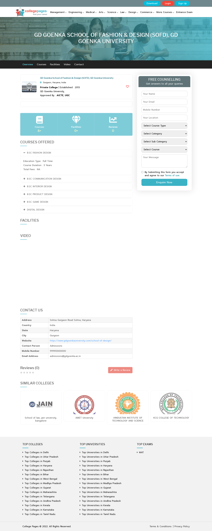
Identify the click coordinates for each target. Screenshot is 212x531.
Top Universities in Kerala (96, 505)
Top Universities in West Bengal (99, 479)
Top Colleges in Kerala (37, 505)
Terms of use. (172, 175)
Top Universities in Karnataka (98, 509)
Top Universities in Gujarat (96, 487)
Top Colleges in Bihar (37, 474)
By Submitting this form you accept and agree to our (162, 174)
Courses (41, 64)
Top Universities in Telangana (98, 496)
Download (152, 3)
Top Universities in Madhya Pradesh (101, 483)
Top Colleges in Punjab (37, 461)
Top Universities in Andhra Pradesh (101, 501)
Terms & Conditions (161, 526)
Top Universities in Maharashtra (99, 492)
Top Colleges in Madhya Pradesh (43, 483)
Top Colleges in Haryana (38, 465)
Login (168, 3)
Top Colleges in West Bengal (41, 479)
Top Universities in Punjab (96, 461)
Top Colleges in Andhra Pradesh (43, 501)
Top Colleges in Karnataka (39, 509)
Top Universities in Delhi (95, 452)
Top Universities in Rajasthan (98, 470)
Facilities (55, 64)
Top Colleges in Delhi (37, 452)
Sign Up (182, 3)
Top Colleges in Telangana (39, 496)
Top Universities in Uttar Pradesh (100, 456)
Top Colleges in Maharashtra (40, 492)
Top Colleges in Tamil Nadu (40, 514)
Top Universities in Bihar (95, 474)
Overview (27, 64)
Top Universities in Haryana (97, 465)
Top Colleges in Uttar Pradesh (41, 456)
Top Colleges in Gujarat (38, 487)
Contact (79, 64)
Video (67, 64)
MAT (141, 452)
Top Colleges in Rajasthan (39, 470)
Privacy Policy (182, 526)
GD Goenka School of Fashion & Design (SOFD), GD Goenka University (76, 78)
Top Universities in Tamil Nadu (98, 514)
